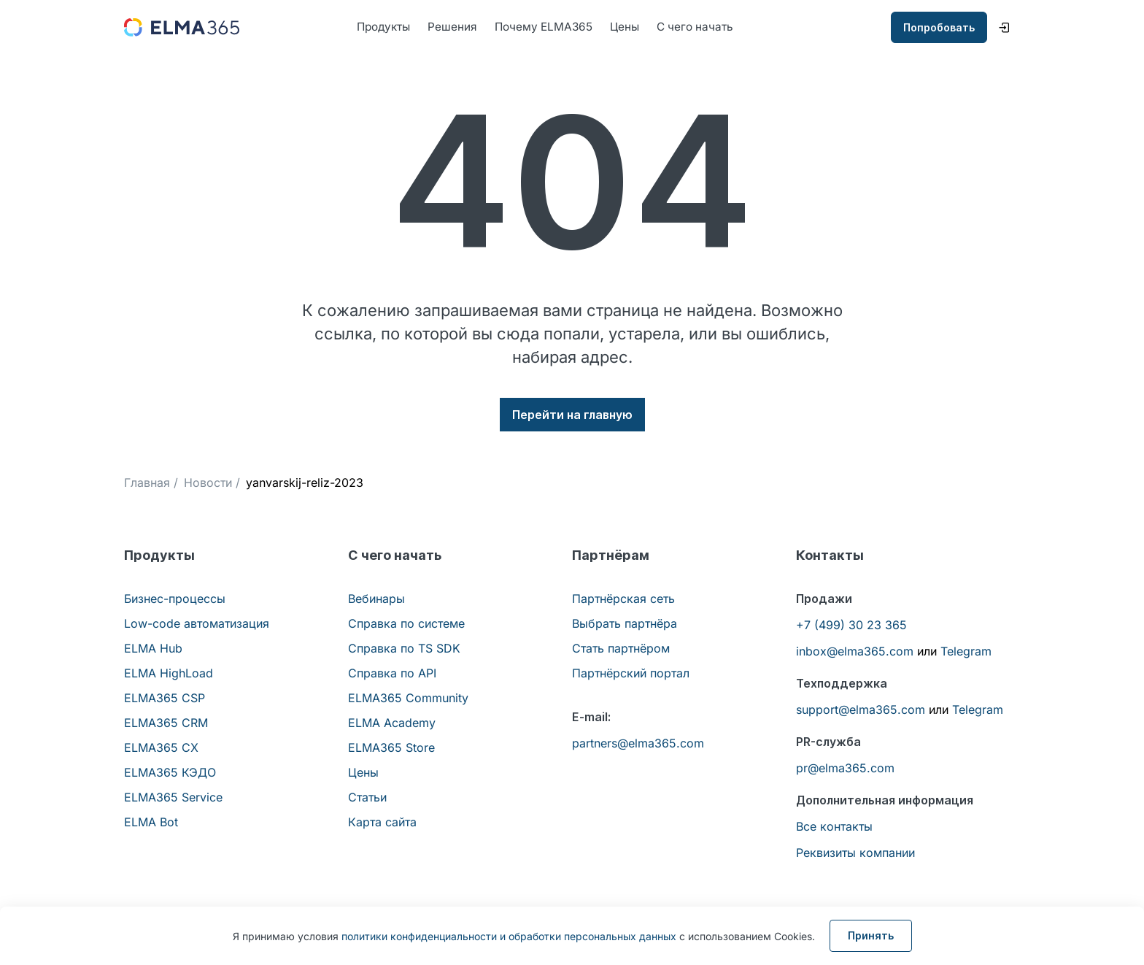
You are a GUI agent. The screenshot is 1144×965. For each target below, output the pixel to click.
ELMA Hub (153, 649)
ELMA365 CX (161, 748)
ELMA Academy (392, 723)
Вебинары (376, 599)
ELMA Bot (151, 822)
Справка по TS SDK (404, 649)
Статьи (367, 798)
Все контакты (834, 827)
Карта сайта (382, 822)
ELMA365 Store (391, 748)
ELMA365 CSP (164, 698)
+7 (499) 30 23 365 (851, 625)
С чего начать (706, 27)
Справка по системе (406, 624)
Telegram (966, 652)
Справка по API (392, 673)
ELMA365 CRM (166, 723)
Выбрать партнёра (624, 624)
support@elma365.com (860, 710)
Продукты (385, 27)
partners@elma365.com (638, 744)
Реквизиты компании (855, 853)
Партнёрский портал (630, 673)
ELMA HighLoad (168, 673)
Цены (634, 27)
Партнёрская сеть (623, 599)
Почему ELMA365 (550, 27)
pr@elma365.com (845, 768)
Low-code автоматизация (196, 624)
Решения (457, 27)
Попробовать (939, 28)
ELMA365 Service (173, 798)
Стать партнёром (621, 649)
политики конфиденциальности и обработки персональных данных (508, 936)
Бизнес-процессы (174, 599)
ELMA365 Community (408, 698)
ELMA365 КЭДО (170, 773)
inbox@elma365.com (854, 652)
